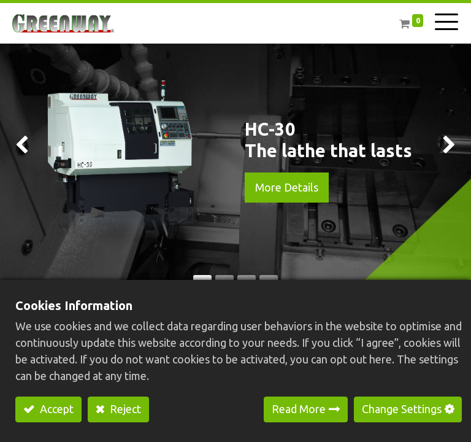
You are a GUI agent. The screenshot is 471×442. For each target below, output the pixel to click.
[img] (18, 148)
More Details (286, 187)
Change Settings (402, 409)
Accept (55, 409)
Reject (124, 409)
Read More (299, 409)
